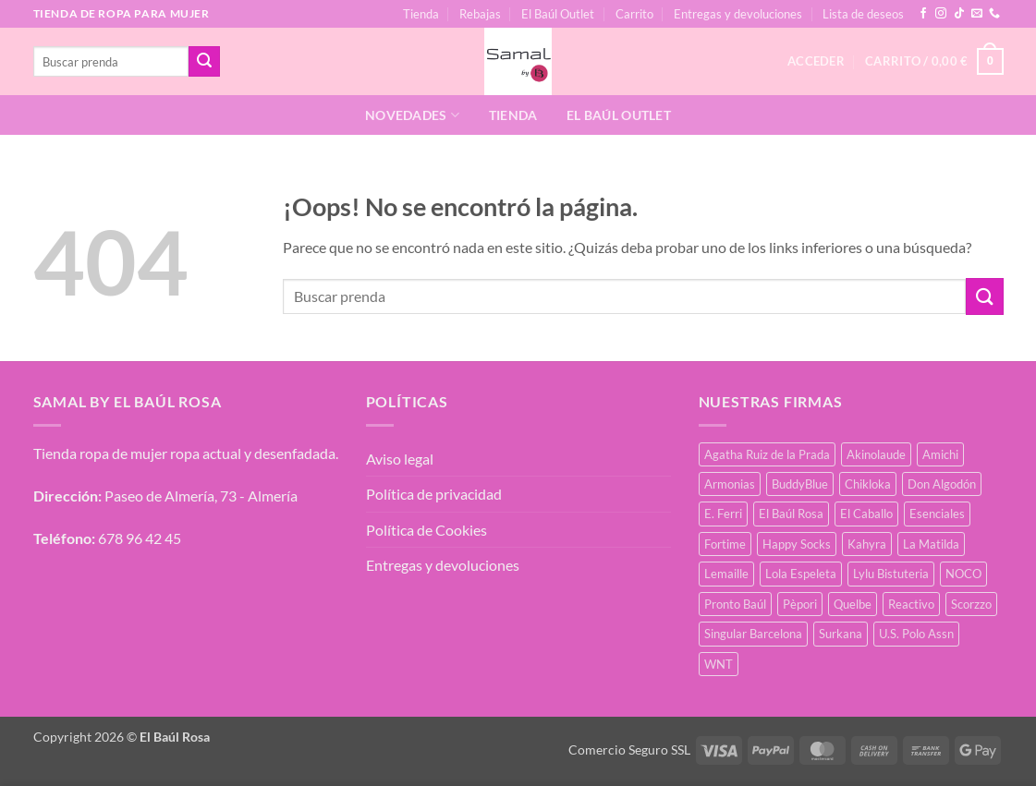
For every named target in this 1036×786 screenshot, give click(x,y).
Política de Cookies (426, 529)
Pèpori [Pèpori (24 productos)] (800, 604)
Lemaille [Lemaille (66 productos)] (726, 573)
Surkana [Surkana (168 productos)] (840, 633)
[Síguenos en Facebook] (923, 13)
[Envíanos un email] (976, 13)
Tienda (421, 13)
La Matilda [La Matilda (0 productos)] (931, 544)
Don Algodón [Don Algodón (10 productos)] (942, 484)
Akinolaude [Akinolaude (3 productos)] (876, 454)
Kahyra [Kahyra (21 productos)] (866, 544)
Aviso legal (399, 458)
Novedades (412, 115)
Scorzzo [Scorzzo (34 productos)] (971, 604)
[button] (934, 62)
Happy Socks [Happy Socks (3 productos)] (796, 544)
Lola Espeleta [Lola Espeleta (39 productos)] (800, 573)
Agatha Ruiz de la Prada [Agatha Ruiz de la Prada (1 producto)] (767, 454)
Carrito (634, 13)
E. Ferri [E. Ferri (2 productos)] (723, 513)
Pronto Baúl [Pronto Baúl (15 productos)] (735, 604)
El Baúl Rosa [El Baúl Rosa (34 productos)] (791, 513)
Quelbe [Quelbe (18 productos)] (852, 604)
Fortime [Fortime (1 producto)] (725, 544)
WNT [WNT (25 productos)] (718, 664)
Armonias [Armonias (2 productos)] (729, 484)
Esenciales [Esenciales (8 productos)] (937, 513)
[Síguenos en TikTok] (959, 13)
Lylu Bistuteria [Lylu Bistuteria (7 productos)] (891, 573)
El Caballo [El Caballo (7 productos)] (866, 513)
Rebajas (480, 13)
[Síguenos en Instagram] (940, 13)
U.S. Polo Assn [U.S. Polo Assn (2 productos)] (916, 633)
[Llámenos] (994, 13)
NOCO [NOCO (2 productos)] (963, 573)
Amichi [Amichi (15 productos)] (940, 454)
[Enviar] (204, 62)
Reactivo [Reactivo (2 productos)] (911, 604)
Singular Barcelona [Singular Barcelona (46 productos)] (753, 633)
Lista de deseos (863, 13)
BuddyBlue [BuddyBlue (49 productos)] (800, 484)
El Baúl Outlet (557, 13)
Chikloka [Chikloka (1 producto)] (868, 484)
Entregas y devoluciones (738, 13)
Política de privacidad (434, 493)
